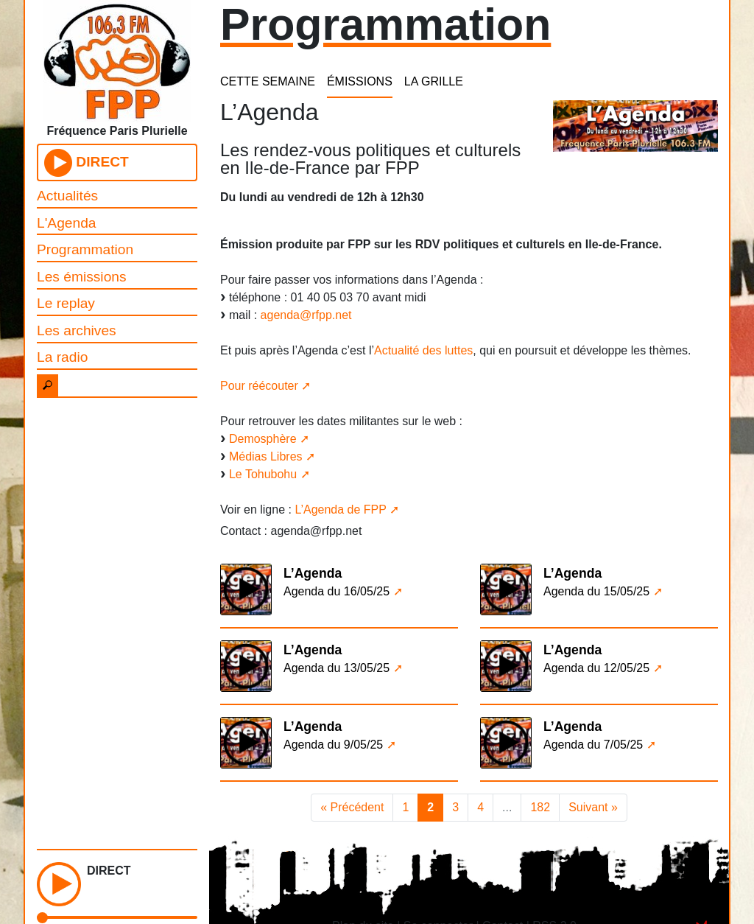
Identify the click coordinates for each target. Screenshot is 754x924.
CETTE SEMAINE (267, 81)
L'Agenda (66, 223)
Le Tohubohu (263, 474)
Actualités (67, 195)
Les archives (76, 330)
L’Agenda (312, 573)
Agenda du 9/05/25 (333, 744)
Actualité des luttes (423, 350)
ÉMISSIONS (359, 81)
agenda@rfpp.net (306, 315)
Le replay (66, 303)
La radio (62, 357)
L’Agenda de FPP (340, 509)
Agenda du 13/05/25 (336, 668)
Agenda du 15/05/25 (596, 591)
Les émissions (82, 276)
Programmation (85, 249)
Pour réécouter (259, 385)
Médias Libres (266, 456)
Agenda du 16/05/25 (336, 591)
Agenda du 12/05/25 (596, 668)
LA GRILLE (433, 81)
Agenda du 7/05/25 (593, 744)
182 (540, 807)
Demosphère (263, 439)
